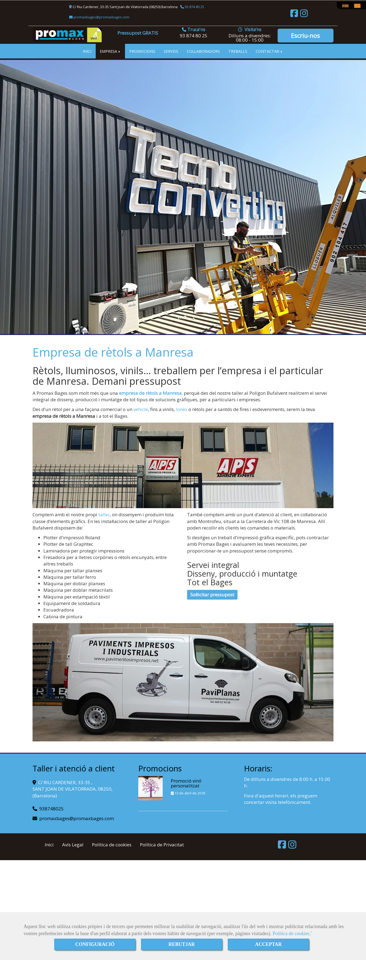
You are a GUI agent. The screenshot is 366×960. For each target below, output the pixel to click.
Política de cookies (290, 933)
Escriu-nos (305, 35)
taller (104, 514)
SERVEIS (171, 51)
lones (181, 409)
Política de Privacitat (162, 844)
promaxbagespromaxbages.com (101, 17)
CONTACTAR (269, 51)
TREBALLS (237, 51)
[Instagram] (304, 15)
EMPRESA (110, 51)
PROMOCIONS (142, 51)
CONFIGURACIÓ (94, 944)
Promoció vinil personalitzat (186, 783)
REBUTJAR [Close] (181, 944)
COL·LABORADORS (203, 51)
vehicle (140, 409)
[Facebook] (294, 15)
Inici (49, 844)
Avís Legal (73, 844)
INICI (87, 51)
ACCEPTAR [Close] (268, 944)
